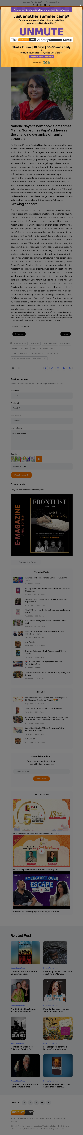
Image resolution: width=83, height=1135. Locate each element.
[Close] (41, 5)
